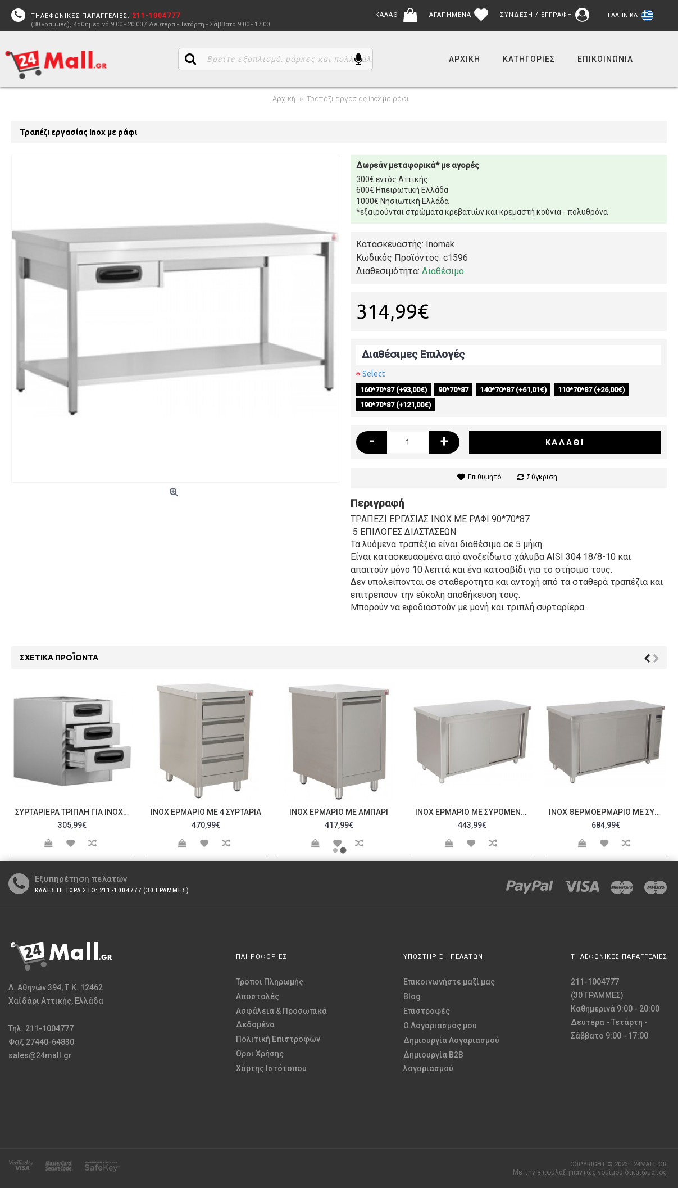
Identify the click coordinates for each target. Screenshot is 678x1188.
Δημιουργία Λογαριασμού (451, 1040)
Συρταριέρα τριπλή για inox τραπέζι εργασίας (74, 812)
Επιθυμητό (484, 477)
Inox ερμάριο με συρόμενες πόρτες (474, 812)
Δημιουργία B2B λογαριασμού (433, 1061)
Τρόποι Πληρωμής (269, 981)
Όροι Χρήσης (260, 1053)
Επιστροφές (426, 1010)
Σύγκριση (542, 477)
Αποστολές (257, 996)
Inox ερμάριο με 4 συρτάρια (206, 812)
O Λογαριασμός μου (440, 1025)
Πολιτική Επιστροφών (278, 1039)
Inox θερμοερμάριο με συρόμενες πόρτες (608, 812)
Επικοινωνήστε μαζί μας (449, 981)
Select (373, 373)
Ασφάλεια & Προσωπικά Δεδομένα (281, 1017)
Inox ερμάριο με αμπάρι (338, 812)
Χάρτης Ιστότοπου (271, 1068)
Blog (412, 996)
